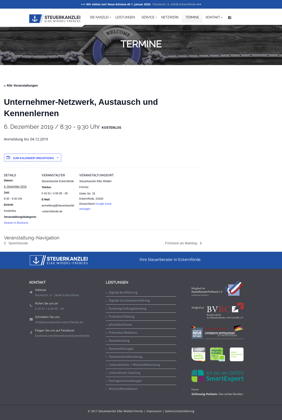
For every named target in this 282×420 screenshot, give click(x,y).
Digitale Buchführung (123, 292)
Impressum (154, 411)
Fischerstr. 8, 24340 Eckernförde (174, 4)
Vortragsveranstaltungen (125, 381)
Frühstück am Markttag (181, 243)
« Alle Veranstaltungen (21, 85)
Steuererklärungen (121, 348)
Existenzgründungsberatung (127, 308)
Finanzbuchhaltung (121, 316)
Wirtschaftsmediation (123, 389)
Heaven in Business (16, 222)
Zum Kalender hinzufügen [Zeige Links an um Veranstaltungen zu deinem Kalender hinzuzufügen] (33, 158)
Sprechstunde (18, 243)
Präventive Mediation (123, 332)
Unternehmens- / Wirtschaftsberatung (134, 365)
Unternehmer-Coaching (124, 373)
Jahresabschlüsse (120, 324)
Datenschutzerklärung (179, 411)
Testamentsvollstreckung (125, 356)
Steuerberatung (119, 340)
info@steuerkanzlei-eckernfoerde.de (59, 322)
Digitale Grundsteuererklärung (129, 300)
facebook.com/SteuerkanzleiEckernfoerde (62, 336)
